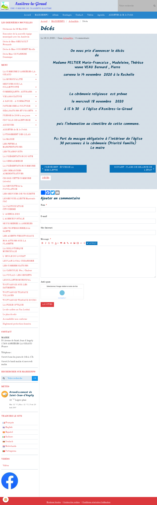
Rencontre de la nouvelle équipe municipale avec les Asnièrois (17, 35)
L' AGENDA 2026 (11, 214)
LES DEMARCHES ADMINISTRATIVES (13, 172)
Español (8, 432)
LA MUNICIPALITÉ (13, 79)
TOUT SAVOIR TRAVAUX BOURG (19, 300)
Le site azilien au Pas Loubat (16, 310)
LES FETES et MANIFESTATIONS (12, 145)
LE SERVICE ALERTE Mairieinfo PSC (19, 200)
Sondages (67, 15)
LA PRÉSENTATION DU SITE (18, 157)
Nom (43, 205)
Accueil (27, 15)
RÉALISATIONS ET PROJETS (18, 111)
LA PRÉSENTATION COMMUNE (19, 166)
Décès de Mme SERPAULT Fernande (15, 43)
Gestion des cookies (71, 502)
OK (34, 378)
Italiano (8, 437)
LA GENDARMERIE (13, 161)
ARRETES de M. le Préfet (121, 15)
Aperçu (92, 243)
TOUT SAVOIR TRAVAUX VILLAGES (15, 294)
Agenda (101, 15)
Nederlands (9, 446)
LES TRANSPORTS (13, 152)
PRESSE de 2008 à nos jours (16, 116)
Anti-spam (45, 282)
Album (55, 15)
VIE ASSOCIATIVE (12, 97)
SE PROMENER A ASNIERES (18, 224)
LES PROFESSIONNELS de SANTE (16, 229)
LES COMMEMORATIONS (15, 266)
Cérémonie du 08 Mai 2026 (15, 29)
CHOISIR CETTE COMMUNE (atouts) (17, 180)
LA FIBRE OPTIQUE (13, 305)
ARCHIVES (8, 125)
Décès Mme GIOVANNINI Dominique (15, 55)
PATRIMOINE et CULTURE (16, 106)
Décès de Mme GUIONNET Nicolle (19, 49)
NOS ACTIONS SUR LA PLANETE (14, 242)
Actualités (73, 21)
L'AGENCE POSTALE (13, 219)
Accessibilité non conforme (15, 319)
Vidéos (90, 15)
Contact (79, 15)
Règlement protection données (17, 324)
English (8, 427)
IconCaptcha (61, 298)
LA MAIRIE (8, 139)
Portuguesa (9, 451)
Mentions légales (54, 502)
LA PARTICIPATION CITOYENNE (13, 208)
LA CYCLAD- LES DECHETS (17, 275)
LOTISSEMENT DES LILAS (17, 135)
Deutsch (8, 442)
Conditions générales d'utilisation (96, 502)
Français (8, 423)
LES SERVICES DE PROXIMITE (19, 194)
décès (45, 178)
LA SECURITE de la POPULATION (13, 187)
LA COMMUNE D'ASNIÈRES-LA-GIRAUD (19, 73)
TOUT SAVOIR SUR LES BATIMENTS (15, 286)
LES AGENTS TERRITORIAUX (18, 236)
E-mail (44, 216)
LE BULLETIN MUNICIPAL (17, 280)
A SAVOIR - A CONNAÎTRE (16, 101)
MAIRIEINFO (41, 15)
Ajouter (47, 304)
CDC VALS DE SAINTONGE (16, 120)
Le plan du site (10, 314)
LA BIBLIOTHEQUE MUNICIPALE (13, 250)
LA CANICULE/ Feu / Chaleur (17, 271)
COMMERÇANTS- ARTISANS (17, 92)
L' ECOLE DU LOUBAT (14, 256)
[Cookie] (6, 499)
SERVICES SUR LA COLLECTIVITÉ (12, 85)
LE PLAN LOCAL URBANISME (18, 261)
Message (45, 239)
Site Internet (47, 228)
